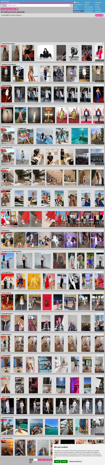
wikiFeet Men (77, 11)
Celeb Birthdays (88, 9)
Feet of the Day (88, 7)
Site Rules (87, 2)
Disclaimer (98, 9)
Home (77, 2)
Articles (86, 5)
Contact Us (98, 11)
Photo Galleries (78, 5)
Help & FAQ (98, 2)
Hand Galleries (88, 11)
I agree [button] (57, 461)
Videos (76, 7)
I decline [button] (64, 461)
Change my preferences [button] (75, 461)
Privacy (97, 7)
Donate (97, 5)
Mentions (76, 9)
